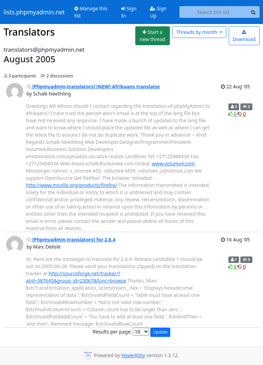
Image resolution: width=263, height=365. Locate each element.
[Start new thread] (152, 35)
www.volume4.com (173, 163)
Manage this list (91, 12)
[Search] (253, 12)
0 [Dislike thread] (242, 114)
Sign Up (158, 12)
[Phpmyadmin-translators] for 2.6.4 (71, 239)
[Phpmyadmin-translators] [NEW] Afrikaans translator (93, 86)
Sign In (128, 12)
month (197, 32)
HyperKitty (133, 355)
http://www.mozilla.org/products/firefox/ (71, 185)
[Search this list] (213, 12)
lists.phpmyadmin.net (34, 12)
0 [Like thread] (233, 114)
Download (244, 36)
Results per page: (112, 331)
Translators (29, 31)
